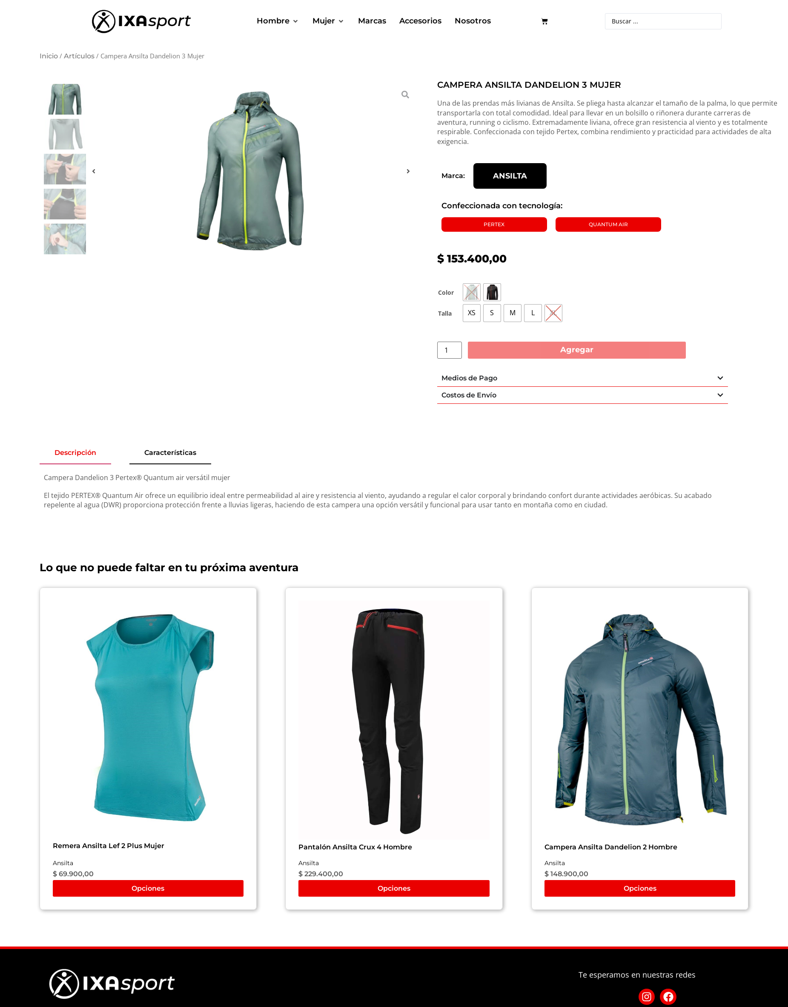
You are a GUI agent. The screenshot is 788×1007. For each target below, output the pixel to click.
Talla (445, 313)
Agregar (576, 349)
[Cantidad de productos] (449, 350)
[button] (278, 21)
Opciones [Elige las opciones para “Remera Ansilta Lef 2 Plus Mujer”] (148, 888)
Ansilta (510, 176)
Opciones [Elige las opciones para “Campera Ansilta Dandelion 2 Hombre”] (640, 888)
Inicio (49, 56)
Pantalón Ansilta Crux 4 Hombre (355, 847)
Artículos (79, 56)
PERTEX (494, 224)
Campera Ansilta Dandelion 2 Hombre (610, 847)
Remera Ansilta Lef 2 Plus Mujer (108, 846)
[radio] (471, 292)
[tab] (75, 453)
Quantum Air (608, 224)
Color (446, 293)
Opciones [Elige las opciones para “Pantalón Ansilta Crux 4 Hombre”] (394, 888)
